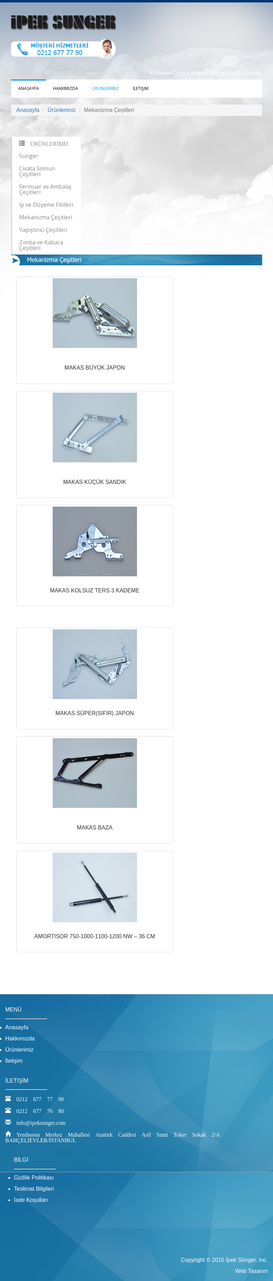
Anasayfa (28, 88)
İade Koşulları (31, 1200)
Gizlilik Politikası (34, 1178)
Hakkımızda (65, 88)
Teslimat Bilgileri (34, 1189)
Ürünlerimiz (105, 88)
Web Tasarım (251, 1271)
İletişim (141, 88)
